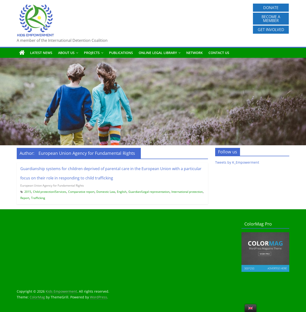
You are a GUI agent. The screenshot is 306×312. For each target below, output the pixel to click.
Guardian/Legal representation (148, 192)
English (121, 192)
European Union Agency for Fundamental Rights (52, 185)
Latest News (41, 52)
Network (194, 52)
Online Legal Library (158, 52)
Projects (92, 52)
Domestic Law (105, 192)
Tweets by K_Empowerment (237, 162)
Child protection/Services (49, 192)
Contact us (218, 52)
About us (66, 52)
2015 (27, 192)
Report (24, 198)
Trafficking (38, 198)
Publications (121, 52)
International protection (187, 192)
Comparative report (81, 192)
